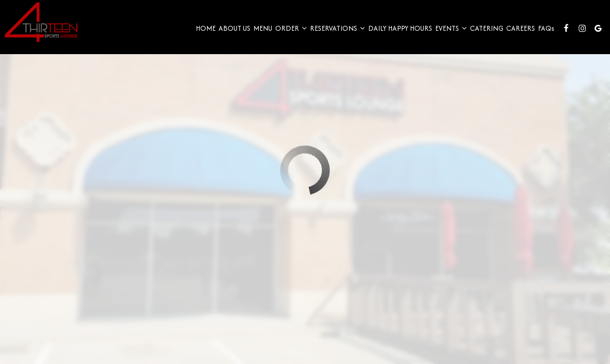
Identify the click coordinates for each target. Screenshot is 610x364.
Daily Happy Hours (397, 35)
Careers (517, 35)
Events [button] (447, 35)
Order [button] (288, 35)
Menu (259, 35)
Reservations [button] (334, 35)
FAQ (542, 35)
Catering (483, 35)
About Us (231, 35)
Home (202, 35)
